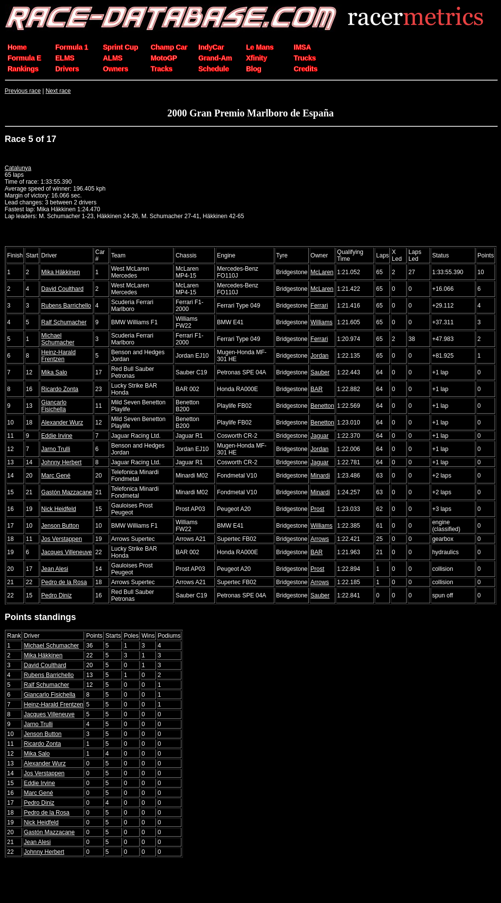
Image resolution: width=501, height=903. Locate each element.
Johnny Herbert (61, 462)
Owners (115, 69)
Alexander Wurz (62, 422)
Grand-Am (215, 58)
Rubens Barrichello (66, 305)
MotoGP (164, 58)
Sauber (320, 372)
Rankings (23, 69)
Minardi (320, 475)
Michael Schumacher (57, 339)
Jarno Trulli (55, 449)
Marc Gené (55, 475)
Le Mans (260, 47)
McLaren (322, 272)
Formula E (24, 58)
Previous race (23, 90)
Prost (317, 509)
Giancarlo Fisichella (53, 406)
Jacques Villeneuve (66, 552)
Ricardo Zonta (59, 389)
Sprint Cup (121, 47)
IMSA (302, 47)
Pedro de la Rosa (64, 582)
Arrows (320, 539)
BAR (317, 389)
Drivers (67, 69)
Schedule (214, 69)
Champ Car (169, 47)
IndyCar (211, 47)
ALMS (113, 58)
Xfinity (256, 58)
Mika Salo (54, 372)
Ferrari (319, 305)
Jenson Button (60, 525)
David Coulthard (62, 288)
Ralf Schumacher (64, 322)
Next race (58, 90)
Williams (322, 322)
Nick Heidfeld (58, 509)
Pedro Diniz (56, 595)
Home (17, 47)
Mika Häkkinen (60, 272)
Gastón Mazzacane (66, 492)
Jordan (320, 355)
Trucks (305, 58)
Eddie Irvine (56, 435)
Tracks (162, 69)
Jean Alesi (54, 568)
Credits (306, 69)
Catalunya (18, 168)
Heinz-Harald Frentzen (58, 356)
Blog (254, 69)
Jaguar (320, 435)
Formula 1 (72, 47)
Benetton (322, 405)
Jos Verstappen (61, 539)
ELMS (65, 58)
